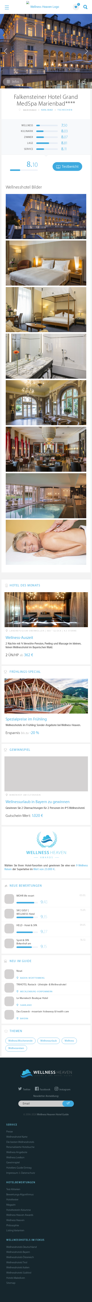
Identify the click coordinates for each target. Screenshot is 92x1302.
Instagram (62, 1089)
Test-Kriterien (13, 1189)
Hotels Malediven (15, 1277)
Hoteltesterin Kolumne (18, 1210)
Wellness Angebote (16, 1152)
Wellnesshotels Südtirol (18, 1272)
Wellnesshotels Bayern (18, 1252)
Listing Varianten (15, 1230)
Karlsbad (47, 110)
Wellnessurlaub (48, 1040)
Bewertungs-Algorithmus (20, 1194)
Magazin (11, 1204)
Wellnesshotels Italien (17, 1267)
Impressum (12, 1172)
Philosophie (12, 1225)
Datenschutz (28, 1172)
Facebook (42, 1089)
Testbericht (67, 167)
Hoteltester (12, 1199)
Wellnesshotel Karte (16, 1136)
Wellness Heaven (15, 1220)
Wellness (69, 1040)
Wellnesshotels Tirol (16, 1262)
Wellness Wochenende (20, 1040)
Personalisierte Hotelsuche (20, 1147)
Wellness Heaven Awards (19, 1215)
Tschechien (65, 110)
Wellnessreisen (16, 1048)
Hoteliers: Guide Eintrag (18, 1167)
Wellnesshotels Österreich (20, 1257)
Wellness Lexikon (15, 1157)
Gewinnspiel (13, 1162)
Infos (12, 82)
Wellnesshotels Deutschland (21, 1247)
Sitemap (10, 1283)
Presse (9, 1131)
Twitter (24, 1089)
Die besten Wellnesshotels (20, 1142)
